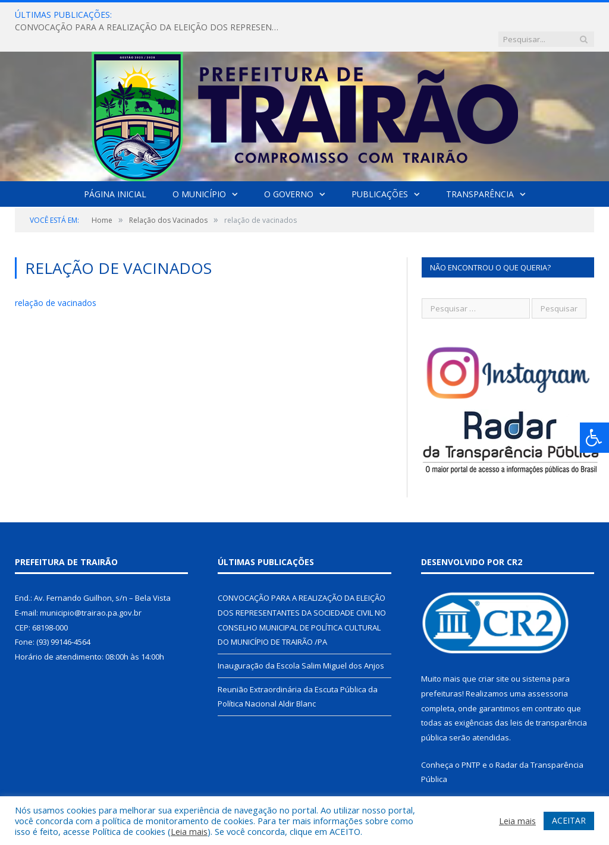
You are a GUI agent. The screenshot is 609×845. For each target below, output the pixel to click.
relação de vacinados (55, 278)
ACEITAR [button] (569, 820)
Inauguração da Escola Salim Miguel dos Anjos (301, 641)
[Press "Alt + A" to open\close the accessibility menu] (594, 437)
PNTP (471, 740)
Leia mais (189, 831)
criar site (493, 654)
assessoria (548, 669)
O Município (199, 169)
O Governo (288, 169)
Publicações (379, 169)
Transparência (480, 169)
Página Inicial (115, 169)
